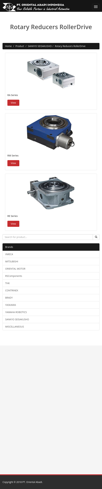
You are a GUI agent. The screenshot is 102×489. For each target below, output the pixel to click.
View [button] (13, 102)
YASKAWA (10, 304)
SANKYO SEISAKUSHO (40, 46)
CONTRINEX (11, 290)
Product (19, 46)
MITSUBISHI (11, 261)
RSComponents (13, 276)
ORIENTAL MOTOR (15, 268)
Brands (9, 247)
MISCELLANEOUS (14, 326)
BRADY (9, 297)
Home (8, 46)
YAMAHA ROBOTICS (16, 312)
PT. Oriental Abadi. (32, 482)
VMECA (9, 254)
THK (7, 283)
